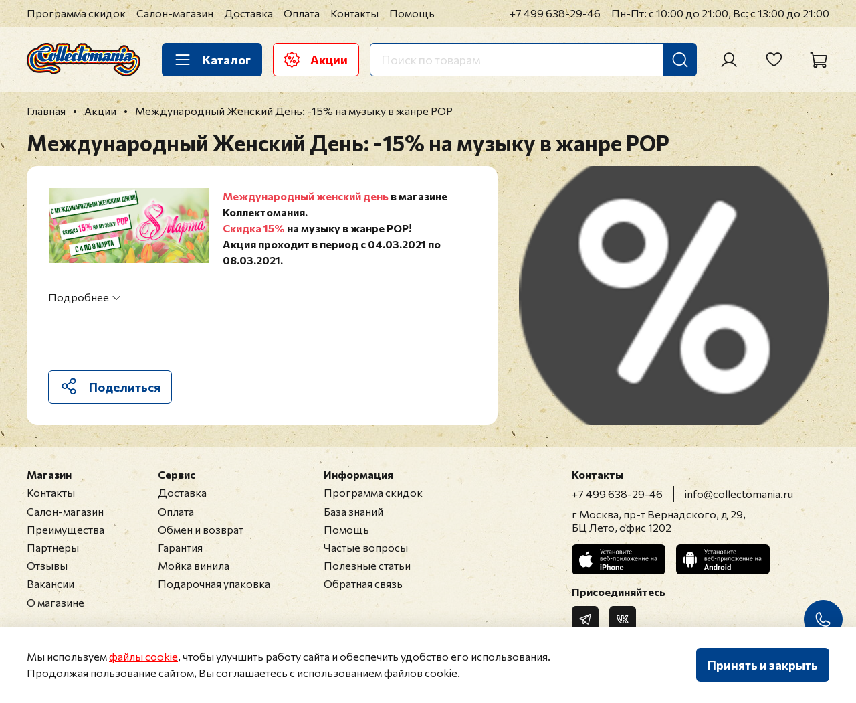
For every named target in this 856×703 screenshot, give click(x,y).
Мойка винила (193, 565)
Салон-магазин (174, 13)
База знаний (353, 511)
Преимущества (65, 529)
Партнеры (53, 547)
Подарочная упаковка (214, 583)
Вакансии (50, 583)
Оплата (302, 13)
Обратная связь (363, 583)
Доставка (248, 13)
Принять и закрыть (763, 664)
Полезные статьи (367, 565)
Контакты (354, 13)
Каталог (212, 59)
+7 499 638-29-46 (555, 13)
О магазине (55, 602)
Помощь (412, 13)
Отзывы (47, 565)
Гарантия (180, 547)
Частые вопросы (366, 547)
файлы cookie (143, 656)
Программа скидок (76, 13)
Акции (316, 60)
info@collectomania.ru (739, 493)
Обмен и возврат (200, 529)
